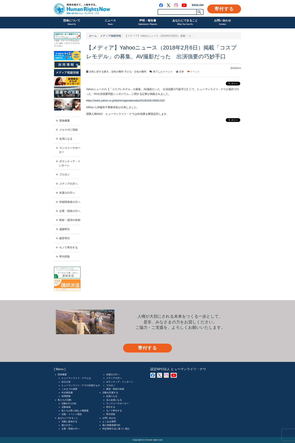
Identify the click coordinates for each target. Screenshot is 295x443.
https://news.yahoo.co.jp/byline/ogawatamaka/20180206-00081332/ (125, 100)
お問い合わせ (222, 22)
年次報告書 (67, 392)
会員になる (65, 138)
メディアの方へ (68, 183)
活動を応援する (110, 392)
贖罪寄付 (64, 238)
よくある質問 (109, 421)
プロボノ (64, 174)
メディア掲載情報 (110, 35)
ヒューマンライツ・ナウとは (76, 378)
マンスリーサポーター (69, 150)
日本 (181, 71)
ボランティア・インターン (69, 163)
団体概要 (64, 120)
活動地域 (66, 407)
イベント (195, 71)
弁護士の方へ (67, 192)
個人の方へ (67, 425)
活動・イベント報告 (72, 414)
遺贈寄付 (64, 229)
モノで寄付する (68, 247)
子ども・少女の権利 (135, 71)
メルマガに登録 (68, 129)
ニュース (110, 22)
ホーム (93, 35)
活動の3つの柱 (69, 403)
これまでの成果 (69, 389)
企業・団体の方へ (69, 210)
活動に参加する (69, 421)
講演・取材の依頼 (115, 389)
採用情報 (66, 396)
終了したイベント (163, 71)
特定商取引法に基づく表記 (115, 428)
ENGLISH (198, 5)
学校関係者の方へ (69, 201)
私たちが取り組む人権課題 (75, 410)
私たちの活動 (64, 400)
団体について (71, 22)
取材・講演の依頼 (69, 220)
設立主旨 (66, 382)
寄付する (224, 8)
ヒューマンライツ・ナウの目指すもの (81, 385)
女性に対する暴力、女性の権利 (106, 71)
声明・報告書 (147, 22)
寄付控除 (64, 256)
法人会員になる (114, 400)
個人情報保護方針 (111, 425)
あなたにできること (185, 22)
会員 (57, 40)
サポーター (65, 40)
